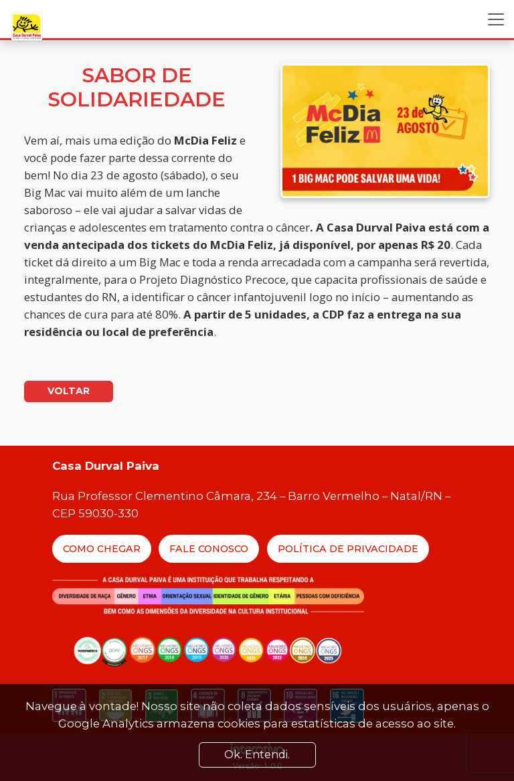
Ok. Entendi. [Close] (257, 754)
